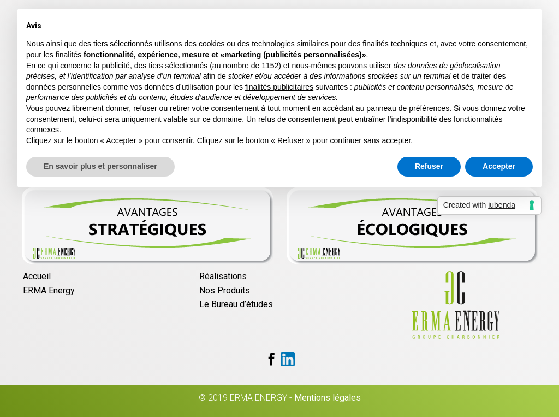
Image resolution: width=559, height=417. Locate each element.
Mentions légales (327, 397)
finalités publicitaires (279, 87)
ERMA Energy (49, 290)
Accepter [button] (499, 166)
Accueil (37, 276)
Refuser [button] (429, 166)
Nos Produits (224, 290)
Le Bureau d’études (236, 304)
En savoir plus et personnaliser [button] (100, 166)
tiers (155, 65)
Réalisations (223, 276)
